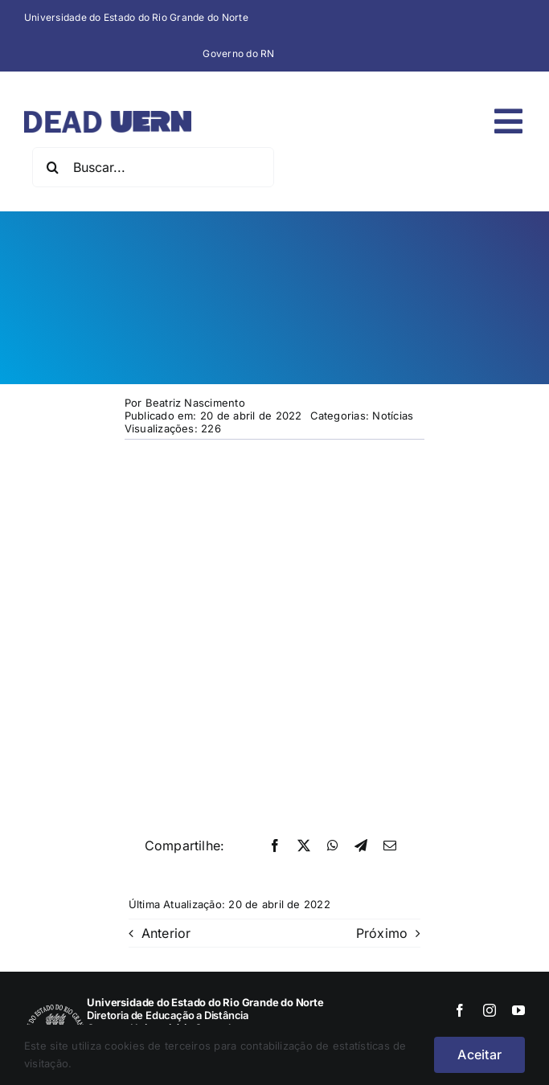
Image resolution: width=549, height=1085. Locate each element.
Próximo (382, 933)
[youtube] (518, 1010)
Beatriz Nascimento (195, 402)
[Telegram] (360, 846)
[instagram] (489, 1010)
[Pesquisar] (52, 167)
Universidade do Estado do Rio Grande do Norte (136, 17)
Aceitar (479, 1054)
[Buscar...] (153, 167)
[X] (303, 846)
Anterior (166, 933)
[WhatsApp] (332, 846)
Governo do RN (238, 53)
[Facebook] (274, 846)
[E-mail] (389, 846)
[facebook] (459, 1010)
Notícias (392, 415)
